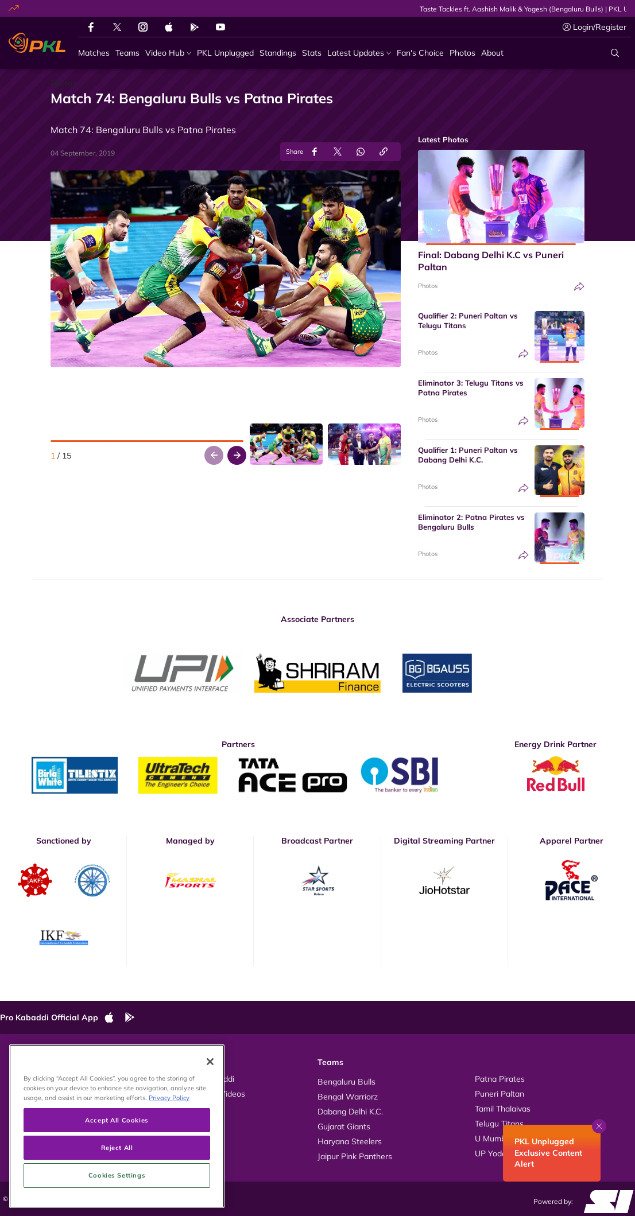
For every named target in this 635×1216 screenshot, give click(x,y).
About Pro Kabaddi (199, 1079)
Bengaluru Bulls (346, 1082)
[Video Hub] (168, 53)
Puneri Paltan (499, 1094)
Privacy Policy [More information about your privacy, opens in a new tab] (169, 1161)
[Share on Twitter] (337, 151)
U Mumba (492, 1138)
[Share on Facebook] (314, 151)
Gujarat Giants (344, 1126)
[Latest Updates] (359, 53)
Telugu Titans (499, 1123)
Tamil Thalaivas (503, 1109)
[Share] (579, 286)
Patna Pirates (500, 1079)
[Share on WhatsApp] (360, 151)
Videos (24, 1079)
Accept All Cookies (116, 1184)
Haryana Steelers (350, 1141)
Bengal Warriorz (348, 1096)
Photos (427, 286)
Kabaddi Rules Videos (205, 1094)
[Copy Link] (383, 151)
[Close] (210, 1125)
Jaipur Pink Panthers (355, 1156)
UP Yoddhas (497, 1153)
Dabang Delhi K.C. (350, 1111)
